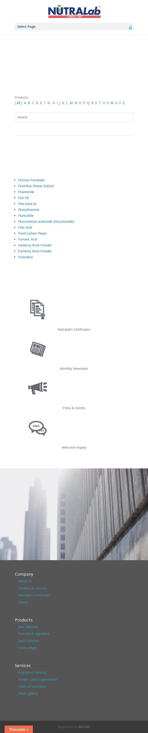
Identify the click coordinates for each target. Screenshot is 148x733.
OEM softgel (27, 648)
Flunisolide (26, 215)
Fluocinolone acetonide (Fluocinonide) (46, 221)
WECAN (84, 727)
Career (23, 602)
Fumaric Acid (27, 239)
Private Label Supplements (37, 679)
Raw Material (27, 627)
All (19, 103)
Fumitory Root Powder (35, 245)
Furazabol (25, 257)
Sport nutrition (28, 641)
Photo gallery (28, 693)
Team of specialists (32, 686)
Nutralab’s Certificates (34, 595)
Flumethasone (28, 209)
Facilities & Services (32, 588)
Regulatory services (32, 672)
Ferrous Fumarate (31, 180)
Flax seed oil (27, 204)
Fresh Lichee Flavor (32, 233)
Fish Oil (23, 198)
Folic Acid (25, 227)
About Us (25, 581)
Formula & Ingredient (34, 633)
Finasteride (26, 192)
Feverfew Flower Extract (36, 186)
